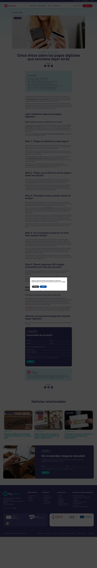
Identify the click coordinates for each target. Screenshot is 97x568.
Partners (31, 498)
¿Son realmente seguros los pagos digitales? (38, 78)
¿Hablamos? (88, 6)
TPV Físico (46, 500)
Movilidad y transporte (64, 505)
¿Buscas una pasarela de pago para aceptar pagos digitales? (42, 89)
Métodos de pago (48, 497)
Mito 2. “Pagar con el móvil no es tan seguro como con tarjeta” (43, 81)
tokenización (58, 208)
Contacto (31, 500)
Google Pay (61, 185)
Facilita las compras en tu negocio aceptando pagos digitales (42, 87)
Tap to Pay (67, 249)
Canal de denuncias (77, 503)
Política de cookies (81, 533)
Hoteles (60, 495)
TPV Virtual (28, 310)
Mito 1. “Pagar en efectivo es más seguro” (38, 79)
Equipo (30, 497)
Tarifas (49, 5)
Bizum (28, 186)
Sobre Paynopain (32, 495)
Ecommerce (61, 498)
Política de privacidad (41, 357)
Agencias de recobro (63, 503)
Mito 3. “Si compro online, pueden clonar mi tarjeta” (40, 82)
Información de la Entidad (79, 495)
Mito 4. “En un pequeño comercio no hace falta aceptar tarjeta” (43, 84)
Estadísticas (76, 500)
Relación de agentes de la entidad (80, 506)
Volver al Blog (17, 13)
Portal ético (76, 505)
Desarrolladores (85, 1)
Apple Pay (67, 185)
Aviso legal (54, 533)
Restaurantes (61, 500)
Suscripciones (47, 503)
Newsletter (39, 533)
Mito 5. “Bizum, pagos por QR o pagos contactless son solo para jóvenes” (45, 86)
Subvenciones (47, 533)
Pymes (60, 497)
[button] (92, 533)
